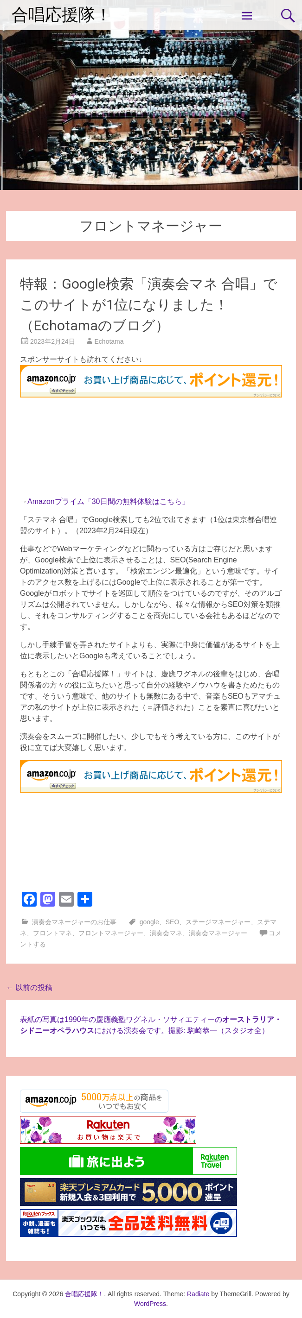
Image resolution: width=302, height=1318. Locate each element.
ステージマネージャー (218, 922)
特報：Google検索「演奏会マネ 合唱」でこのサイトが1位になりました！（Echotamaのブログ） (148, 305)
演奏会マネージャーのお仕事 (74, 922)
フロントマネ (52, 933)
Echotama (109, 341)
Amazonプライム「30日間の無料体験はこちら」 (108, 501)
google (149, 922)
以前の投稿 (29, 987)
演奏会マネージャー (218, 933)
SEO (173, 922)
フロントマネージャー (110, 933)
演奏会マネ (166, 933)
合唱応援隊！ (62, 15)
